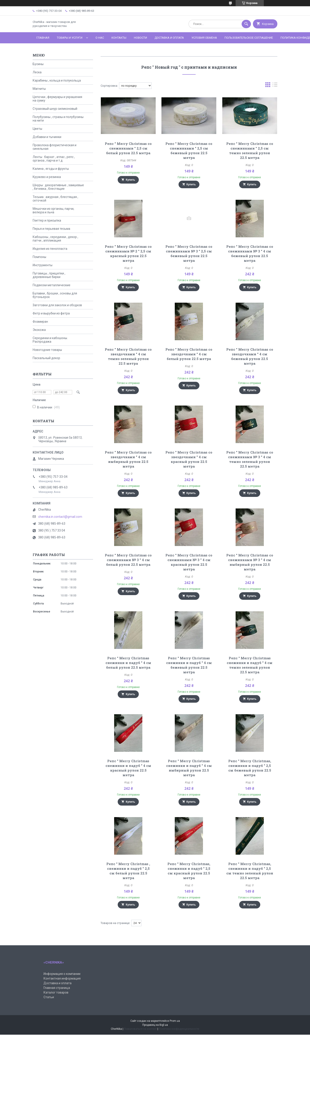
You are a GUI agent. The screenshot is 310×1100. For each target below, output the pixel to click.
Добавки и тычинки (47, 137)
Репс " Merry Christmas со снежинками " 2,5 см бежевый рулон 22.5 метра (188, 150)
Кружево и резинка (47, 177)
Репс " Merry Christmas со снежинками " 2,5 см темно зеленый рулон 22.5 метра (249, 150)
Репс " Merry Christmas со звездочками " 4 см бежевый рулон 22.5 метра (249, 356)
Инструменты (42, 265)
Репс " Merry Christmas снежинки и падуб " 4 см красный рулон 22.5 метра (128, 768)
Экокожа (39, 330)
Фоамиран (40, 321)
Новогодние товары (47, 350)
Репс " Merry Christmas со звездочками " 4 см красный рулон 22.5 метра (188, 459)
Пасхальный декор (46, 358)
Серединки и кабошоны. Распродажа (50, 339)
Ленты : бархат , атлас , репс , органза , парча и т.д (54, 158)
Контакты (118, 37)
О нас (99, 37)
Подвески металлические (51, 285)
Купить (130, 179)
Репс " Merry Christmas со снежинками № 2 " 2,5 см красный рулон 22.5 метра (128, 253)
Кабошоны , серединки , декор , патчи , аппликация (55, 238)
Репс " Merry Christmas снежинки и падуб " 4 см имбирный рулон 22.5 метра (189, 768)
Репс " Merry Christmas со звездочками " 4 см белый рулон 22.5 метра (188, 354)
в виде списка (274, 85)
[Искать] (246, 24)
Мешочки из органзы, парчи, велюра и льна (53, 210)
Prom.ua (175, 1020)
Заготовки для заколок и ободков (57, 305)
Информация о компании (62, 974)
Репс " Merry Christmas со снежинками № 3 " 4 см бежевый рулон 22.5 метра (249, 253)
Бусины (38, 64)
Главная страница (57, 988)
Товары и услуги (69, 37)
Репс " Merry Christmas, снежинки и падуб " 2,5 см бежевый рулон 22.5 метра (249, 768)
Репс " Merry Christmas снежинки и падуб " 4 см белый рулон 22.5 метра (128, 663)
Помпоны (39, 257)
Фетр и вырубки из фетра (51, 313)
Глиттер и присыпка (47, 220)
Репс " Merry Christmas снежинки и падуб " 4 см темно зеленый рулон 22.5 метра (249, 665)
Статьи (49, 997)
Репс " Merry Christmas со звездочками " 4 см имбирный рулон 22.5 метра (128, 459)
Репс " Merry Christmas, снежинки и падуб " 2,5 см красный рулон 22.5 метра (188, 871)
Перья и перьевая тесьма (51, 228)
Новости (140, 37)
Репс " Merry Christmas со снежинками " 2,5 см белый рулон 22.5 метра (128, 148)
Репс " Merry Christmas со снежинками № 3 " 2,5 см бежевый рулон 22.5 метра (188, 253)
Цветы (37, 128)
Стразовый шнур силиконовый (55, 108)
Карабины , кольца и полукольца (57, 80)
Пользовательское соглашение (249, 37)
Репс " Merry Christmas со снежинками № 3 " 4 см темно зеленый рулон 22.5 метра (249, 459)
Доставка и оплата (169, 37)
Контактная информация (62, 978)
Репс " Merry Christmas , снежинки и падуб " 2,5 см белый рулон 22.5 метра (128, 871)
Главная (42, 37)
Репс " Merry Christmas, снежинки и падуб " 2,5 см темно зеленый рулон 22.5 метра (249, 871)
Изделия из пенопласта (50, 248)
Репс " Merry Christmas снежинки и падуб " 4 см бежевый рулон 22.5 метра (189, 665)
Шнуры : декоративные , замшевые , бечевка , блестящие (58, 186)
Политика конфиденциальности (179, 1028)
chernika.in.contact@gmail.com (60, 516)
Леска (37, 72)
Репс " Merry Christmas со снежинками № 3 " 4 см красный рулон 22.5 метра (188, 562)
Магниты (39, 88)
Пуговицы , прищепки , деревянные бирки (49, 275)
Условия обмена (204, 37)
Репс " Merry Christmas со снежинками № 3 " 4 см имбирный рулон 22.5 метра (249, 562)
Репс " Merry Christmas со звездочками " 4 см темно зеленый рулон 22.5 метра (128, 356)
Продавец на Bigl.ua (155, 1024)
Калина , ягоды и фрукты (51, 168)
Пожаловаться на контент (140, 1028)
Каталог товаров (56, 992)
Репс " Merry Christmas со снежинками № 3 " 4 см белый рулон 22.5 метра (128, 560)
